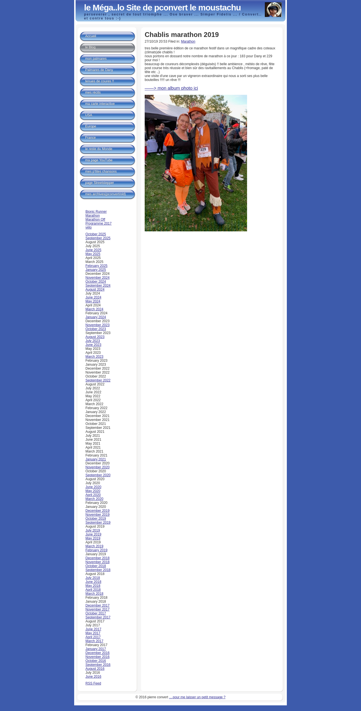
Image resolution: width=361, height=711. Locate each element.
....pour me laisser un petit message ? (197, 697)
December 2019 (97, 511)
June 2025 (93, 250)
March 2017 (94, 641)
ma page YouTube (99, 160)
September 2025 (98, 238)
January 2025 (95, 270)
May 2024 (92, 301)
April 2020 (93, 495)
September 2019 (98, 523)
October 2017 (95, 613)
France (90, 138)
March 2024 (94, 309)
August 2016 (94, 669)
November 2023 (97, 325)
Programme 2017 (98, 223)
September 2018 (98, 570)
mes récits (93, 93)
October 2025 (95, 234)
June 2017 (93, 629)
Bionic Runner (96, 212)
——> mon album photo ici (171, 88)
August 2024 (94, 289)
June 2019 (93, 534)
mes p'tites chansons (101, 172)
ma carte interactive (100, 104)
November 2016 (97, 657)
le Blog (90, 47)
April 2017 (93, 637)
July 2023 (92, 341)
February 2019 (96, 550)
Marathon (188, 41)
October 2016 (95, 661)
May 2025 (92, 254)
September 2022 (98, 380)
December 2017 (97, 605)
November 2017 (97, 609)
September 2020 (98, 475)
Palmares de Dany (99, 70)
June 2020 (93, 487)
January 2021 (95, 459)
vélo (88, 227)
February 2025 (96, 266)
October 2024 (95, 282)
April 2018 (93, 590)
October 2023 (95, 329)
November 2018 (97, 562)
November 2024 (97, 278)
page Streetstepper (99, 183)
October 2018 (95, 566)
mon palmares (96, 59)
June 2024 (93, 297)
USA (88, 115)
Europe (90, 126)
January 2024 (95, 317)
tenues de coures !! (99, 81)
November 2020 (97, 467)
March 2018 (94, 594)
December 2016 (97, 653)
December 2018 (97, 558)
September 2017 (98, 617)
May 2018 (92, 586)
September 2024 (98, 286)
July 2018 (92, 578)
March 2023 (94, 357)
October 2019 (95, 519)
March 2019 (94, 546)
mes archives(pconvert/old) (105, 194)
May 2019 (92, 538)
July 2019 (92, 530)
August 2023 (94, 337)
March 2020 (94, 499)
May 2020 (92, 491)
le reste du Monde (98, 149)
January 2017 (95, 649)
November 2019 (97, 515)
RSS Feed (93, 683)
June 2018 (93, 582)
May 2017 (92, 633)
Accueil (90, 36)
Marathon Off (95, 219)
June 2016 (93, 677)
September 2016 (98, 665)
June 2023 (93, 345)
